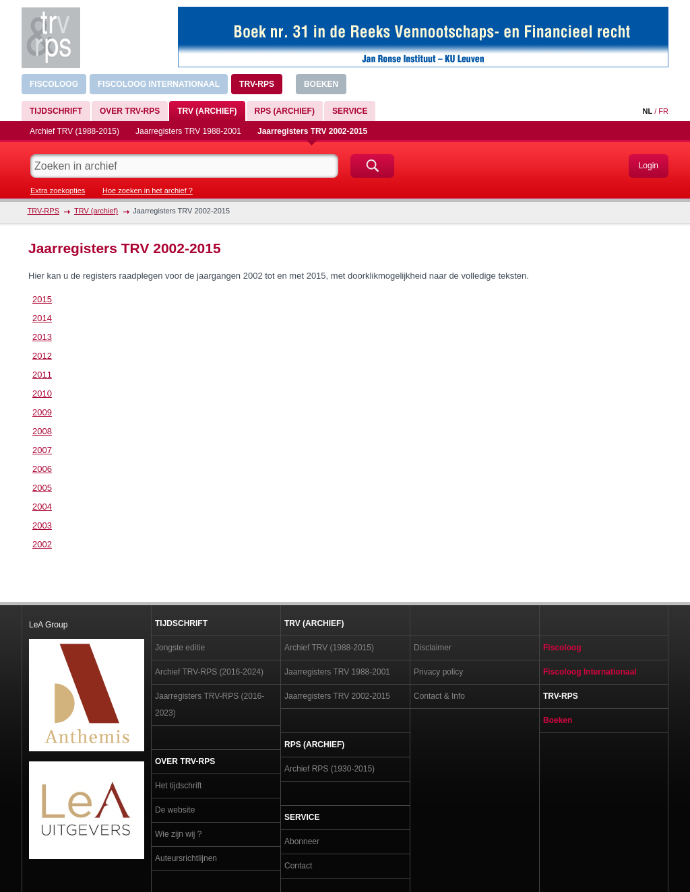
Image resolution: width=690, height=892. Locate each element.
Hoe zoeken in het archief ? (147, 190)
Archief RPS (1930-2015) (329, 769)
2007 (42, 450)
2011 (42, 375)
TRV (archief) (207, 111)
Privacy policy (438, 672)
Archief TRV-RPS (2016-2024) (209, 672)
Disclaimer (432, 647)
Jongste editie (180, 647)
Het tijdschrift (178, 785)
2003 (42, 525)
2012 (42, 356)
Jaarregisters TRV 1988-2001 (188, 131)
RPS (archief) (285, 111)
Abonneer (301, 841)
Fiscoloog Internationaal (159, 84)
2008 (42, 431)
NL (647, 111)
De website (175, 810)
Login (648, 165)
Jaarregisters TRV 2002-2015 (312, 131)
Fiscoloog (54, 84)
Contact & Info (439, 696)
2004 (42, 507)
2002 (42, 544)
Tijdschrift (56, 111)
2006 (42, 469)
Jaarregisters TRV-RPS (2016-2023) (209, 704)
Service (349, 111)
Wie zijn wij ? (178, 834)
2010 (42, 393)
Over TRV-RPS (130, 111)
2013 (42, 337)
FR (663, 111)
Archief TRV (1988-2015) (74, 131)
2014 (42, 318)
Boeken (321, 84)
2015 (42, 299)
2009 (42, 412)
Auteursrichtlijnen (186, 858)
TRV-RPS (256, 84)
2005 (42, 488)
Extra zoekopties (57, 190)
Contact (298, 865)
